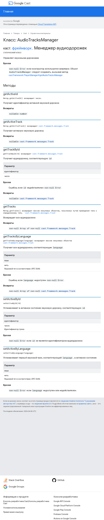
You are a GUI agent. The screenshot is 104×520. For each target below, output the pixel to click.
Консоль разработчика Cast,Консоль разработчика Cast (26, 502)
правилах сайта (84, 404)
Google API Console (62, 501)
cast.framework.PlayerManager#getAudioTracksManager (36, 75)
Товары (16, 33)
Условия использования (14, 508)
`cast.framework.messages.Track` (40, 213)
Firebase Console (61, 514)
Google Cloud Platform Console (67, 506)
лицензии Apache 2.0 (42, 404)
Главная (8, 11)
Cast (22, 3)
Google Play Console (62, 510)
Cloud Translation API (47, 24)
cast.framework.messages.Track (54, 126)
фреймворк (22, 48)
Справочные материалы (40, 33)
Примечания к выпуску (13, 512)
